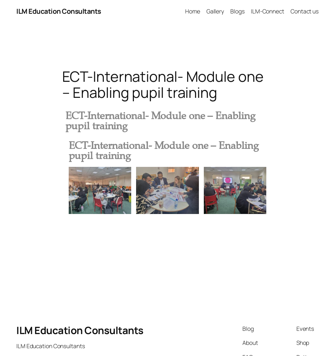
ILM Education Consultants (58, 11)
